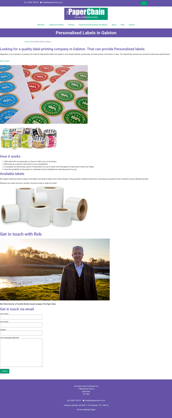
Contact (132, 25)
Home (27, 42)
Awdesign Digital (88, 410)
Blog (122, 25)
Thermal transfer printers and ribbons (93, 25)
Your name (21, 315)
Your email (21, 323)
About (114, 25)
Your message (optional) (21, 352)
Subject (21, 331)
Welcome (40, 25)
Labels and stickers (56, 25)
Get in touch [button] (4, 61)
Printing (71, 25)
